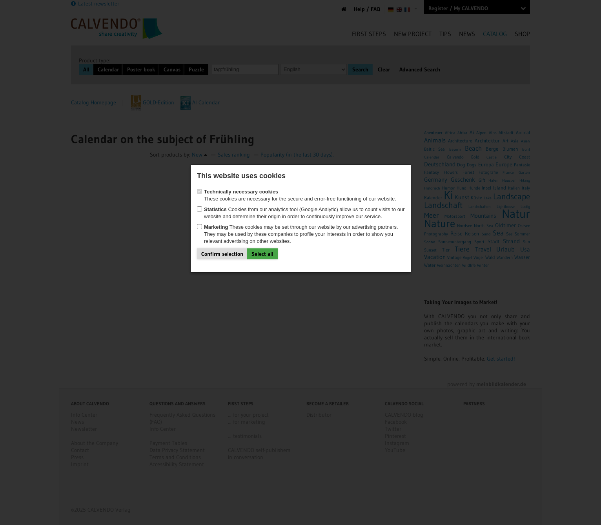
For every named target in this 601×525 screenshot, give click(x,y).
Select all (262, 253)
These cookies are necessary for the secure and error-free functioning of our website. (296, 195)
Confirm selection (222, 253)
